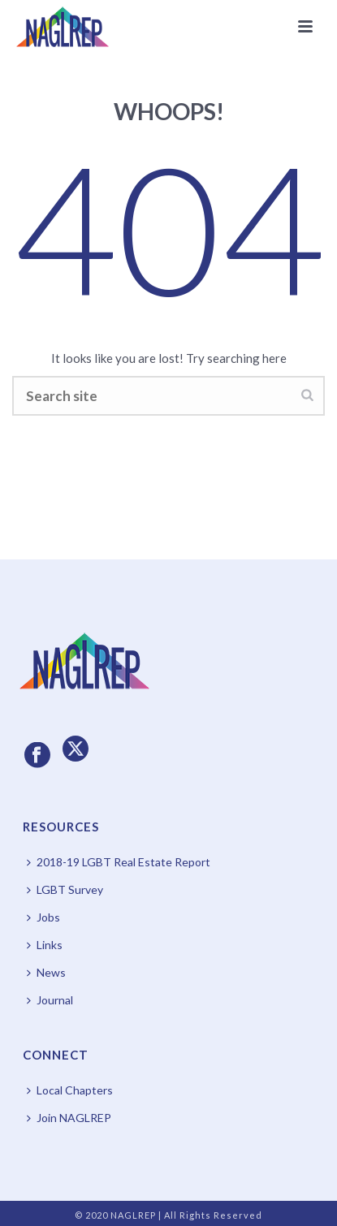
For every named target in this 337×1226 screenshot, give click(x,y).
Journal (50, 1000)
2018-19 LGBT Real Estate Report (118, 862)
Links (45, 945)
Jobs (43, 917)
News (46, 972)
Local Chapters (70, 1090)
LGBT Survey (65, 889)
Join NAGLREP (69, 1118)
